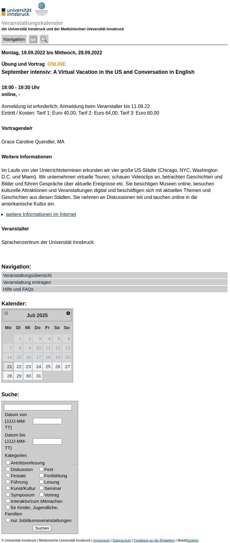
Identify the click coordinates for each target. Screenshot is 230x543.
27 (67, 366)
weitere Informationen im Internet (41, 214)
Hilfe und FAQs (18, 289)
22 (19, 366)
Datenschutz (122, 540)
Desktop (192, 540)
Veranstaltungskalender (32, 23)
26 (57, 366)
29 (19, 375)
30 (28, 375)
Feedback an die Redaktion (154, 540)
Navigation (14, 39)
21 (9, 366)
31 (38, 375)
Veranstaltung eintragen (27, 282)
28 (9, 375)
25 (48, 366)
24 (38, 366)
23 (28, 366)
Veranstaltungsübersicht (27, 275)
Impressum (101, 540)
